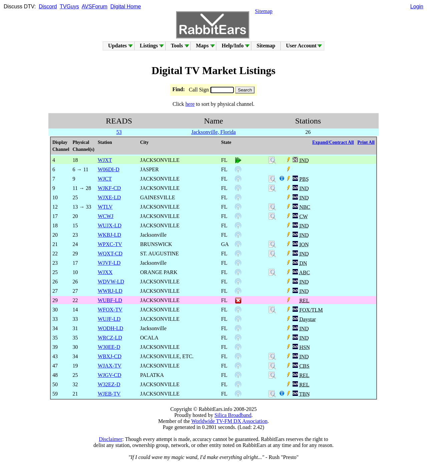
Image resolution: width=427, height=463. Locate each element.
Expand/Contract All (333, 142)
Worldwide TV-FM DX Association (229, 421)
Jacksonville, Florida (213, 132)
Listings (149, 45)
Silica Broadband (233, 415)
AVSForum (94, 6)
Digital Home (125, 6)
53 (119, 132)
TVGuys (69, 6)
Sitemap (263, 11)
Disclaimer (110, 439)
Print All (366, 142)
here (190, 104)
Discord (48, 6)
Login (416, 6)
